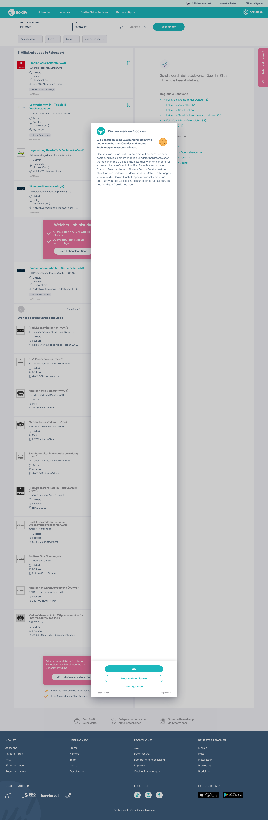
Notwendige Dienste (134, 678)
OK (134, 668)
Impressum (166, 693)
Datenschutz (103, 693)
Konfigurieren (134, 686)
